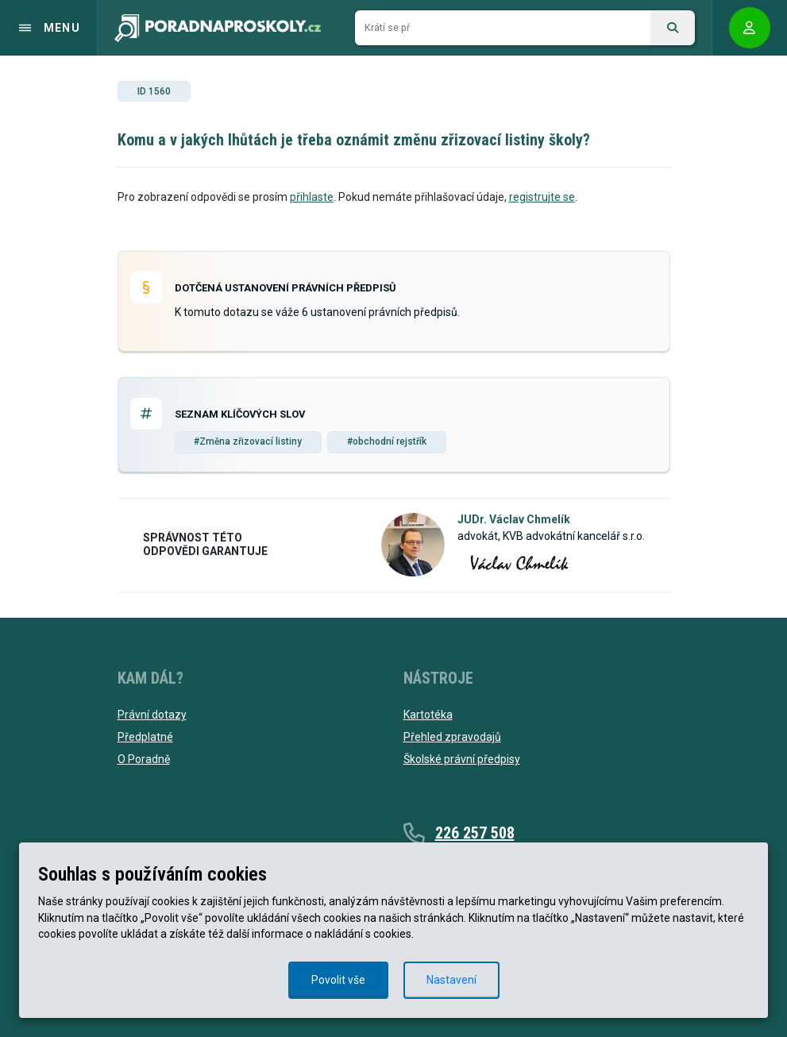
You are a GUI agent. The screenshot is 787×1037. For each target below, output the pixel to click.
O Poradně (144, 759)
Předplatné (145, 737)
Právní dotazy (152, 714)
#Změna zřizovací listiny (248, 441)
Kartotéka (428, 714)
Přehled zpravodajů (452, 737)
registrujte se (542, 197)
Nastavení (451, 979)
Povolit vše (338, 979)
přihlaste (312, 197)
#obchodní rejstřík (386, 441)
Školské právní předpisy (461, 759)
